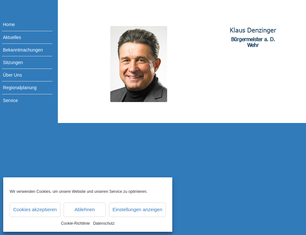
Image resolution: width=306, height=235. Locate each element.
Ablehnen (85, 209)
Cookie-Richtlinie (75, 223)
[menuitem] (22, 24)
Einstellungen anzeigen (137, 209)
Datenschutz (104, 223)
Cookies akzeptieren (35, 209)
